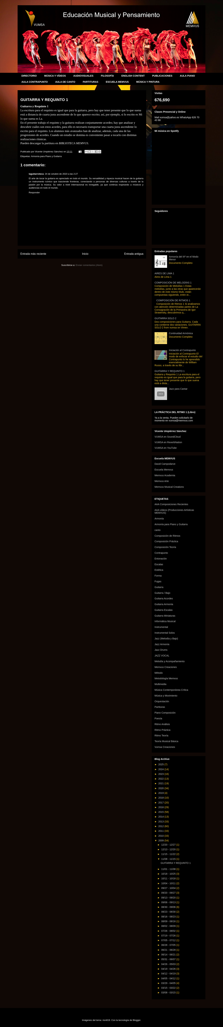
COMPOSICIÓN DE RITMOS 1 (173, 300)
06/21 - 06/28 (168, 949)
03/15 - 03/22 (168, 987)
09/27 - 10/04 (168, 888)
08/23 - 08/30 (168, 911)
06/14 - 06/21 (168, 954)
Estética (159, 570)
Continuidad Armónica (181, 333)
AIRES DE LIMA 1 (164, 273)
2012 (161, 826)
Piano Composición (165, 712)
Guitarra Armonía (164, 604)
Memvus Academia (165, 475)
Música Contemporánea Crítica (171, 689)
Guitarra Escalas (163, 610)
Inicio (85, 253)
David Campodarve (165, 463)
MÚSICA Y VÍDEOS (55, 75)
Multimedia (160, 684)
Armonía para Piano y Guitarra (46, 156)
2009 (161, 840)
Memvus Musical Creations (169, 486)
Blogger (136, 1020)
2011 (161, 831)
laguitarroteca (36, 174)
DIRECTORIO (29, 75)
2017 (161, 802)
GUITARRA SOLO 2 (165, 318)
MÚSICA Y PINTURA (148, 81)
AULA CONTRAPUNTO (34, 81)
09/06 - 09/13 (168, 902)
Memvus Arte (162, 481)
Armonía (159, 518)
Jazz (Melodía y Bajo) (166, 638)
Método (159, 672)
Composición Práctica (166, 541)
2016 (161, 807)
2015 (161, 812)
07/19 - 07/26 (168, 935)
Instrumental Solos (165, 632)
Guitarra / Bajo (162, 593)
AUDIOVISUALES (83, 75)
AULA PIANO (187, 75)
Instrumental (161, 627)
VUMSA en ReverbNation (168, 442)
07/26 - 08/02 (168, 930)
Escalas (159, 564)
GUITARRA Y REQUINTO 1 (169, 371)
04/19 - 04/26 (168, 968)
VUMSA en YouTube (166, 447)
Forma (158, 575)
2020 (161, 788)
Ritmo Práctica (162, 730)
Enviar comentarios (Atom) (89, 265)
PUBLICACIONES (162, 75)
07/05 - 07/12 (168, 940)
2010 (161, 835)
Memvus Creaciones (166, 667)
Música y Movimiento (166, 695)
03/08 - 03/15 (168, 992)
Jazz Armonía (162, 644)
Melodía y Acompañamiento (170, 661)
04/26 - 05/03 (168, 964)
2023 (161, 774)
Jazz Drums (161, 649)
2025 (161, 764)
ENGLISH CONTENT (133, 75)
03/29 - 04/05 (168, 983)
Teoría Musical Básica (166, 741)
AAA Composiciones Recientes (171, 504)
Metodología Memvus (166, 678)
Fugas (158, 581)
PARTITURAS (90, 81)
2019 (161, 793)
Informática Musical (165, 621)
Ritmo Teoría (161, 735)
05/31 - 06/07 (168, 959)
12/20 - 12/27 (168, 844)
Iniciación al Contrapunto (182, 350)
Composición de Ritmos (167, 535)
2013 (161, 821)
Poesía (158, 718)
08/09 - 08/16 (168, 921)
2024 (161, 769)
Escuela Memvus (164, 469)
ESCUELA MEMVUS (117, 81)
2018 (161, 797)
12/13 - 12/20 (168, 849)
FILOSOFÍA (107, 75)
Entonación (161, 558)
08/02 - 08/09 (168, 926)
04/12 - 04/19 (168, 973)
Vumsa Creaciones (165, 747)
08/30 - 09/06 (168, 907)
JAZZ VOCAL (162, 655)
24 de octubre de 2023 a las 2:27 (61, 174)
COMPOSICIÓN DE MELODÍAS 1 (173, 282)
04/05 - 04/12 (168, 978)
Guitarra (159, 587)
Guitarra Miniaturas (165, 615)
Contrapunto (161, 552)
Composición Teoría (165, 547)
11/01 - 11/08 (168, 869)
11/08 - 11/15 (168, 859)
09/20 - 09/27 (168, 892)
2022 (161, 778)
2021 (161, 783)
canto (157, 530)
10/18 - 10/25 (168, 873)
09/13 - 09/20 (168, 897)
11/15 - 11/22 (168, 854)
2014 (161, 816)
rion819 (106, 1020)
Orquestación (162, 701)
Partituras (160, 707)
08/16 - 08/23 (168, 916)
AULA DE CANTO (65, 81)
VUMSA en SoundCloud (167, 436)
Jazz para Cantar (178, 388)
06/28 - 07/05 (168, 945)
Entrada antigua (133, 253)
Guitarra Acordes (164, 598)
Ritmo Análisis (162, 724)
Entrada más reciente (33, 253)
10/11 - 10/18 (168, 878)
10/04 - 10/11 (168, 883)
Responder (34, 192)
